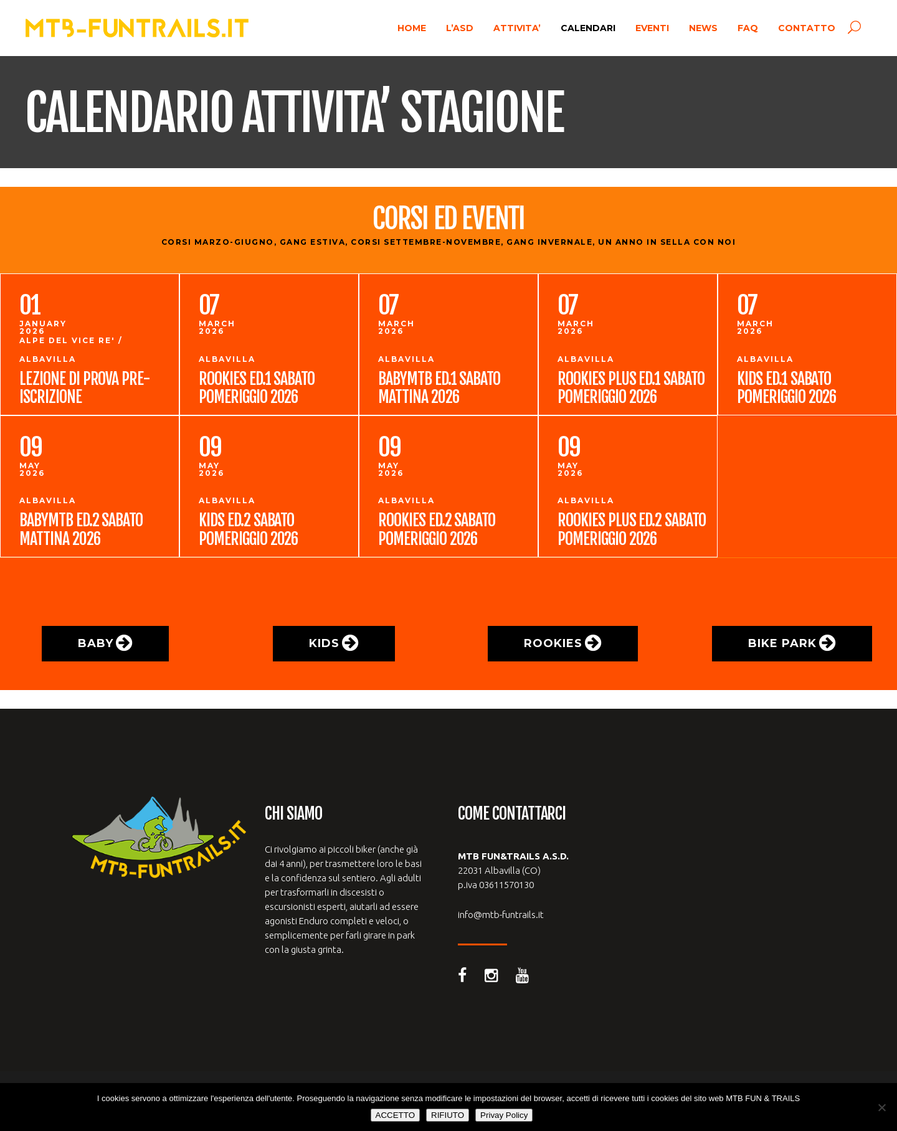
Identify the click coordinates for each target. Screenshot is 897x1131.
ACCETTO (395, 1115)
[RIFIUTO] (881, 1107)
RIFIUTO (447, 1115)
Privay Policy (504, 1115)
